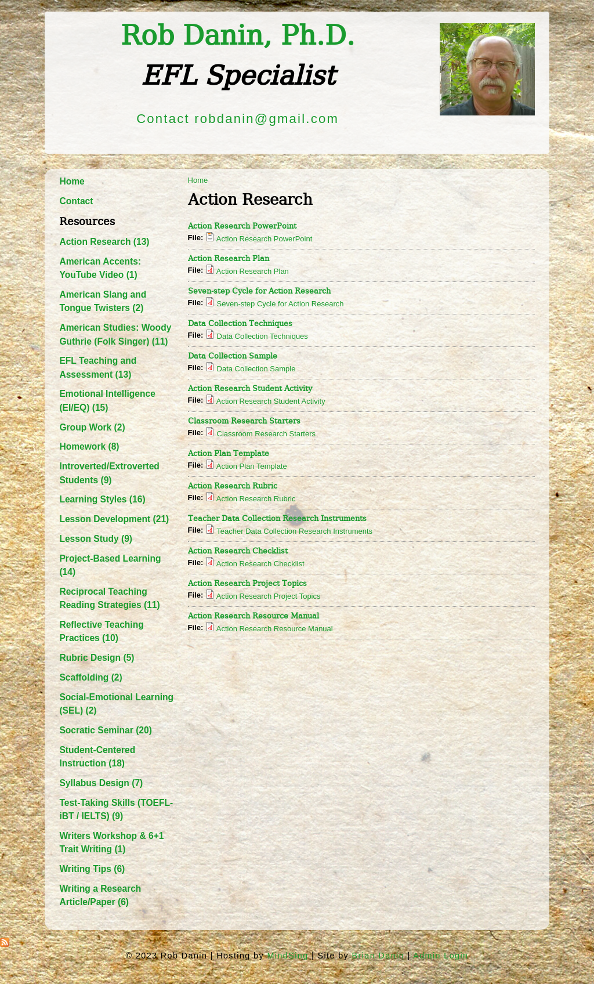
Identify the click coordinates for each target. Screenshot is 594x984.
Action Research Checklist (238, 551)
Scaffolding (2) (90, 677)
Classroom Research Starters (244, 421)
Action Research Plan (228, 258)
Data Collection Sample (232, 356)
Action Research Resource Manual (253, 616)
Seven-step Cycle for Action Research (259, 291)
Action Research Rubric (232, 486)
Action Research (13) (104, 242)
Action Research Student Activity (250, 388)
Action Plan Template (228, 453)
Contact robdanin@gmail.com (237, 118)
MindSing (287, 955)
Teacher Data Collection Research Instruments (277, 518)
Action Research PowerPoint (242, 226)
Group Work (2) (92, 427)
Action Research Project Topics (247, 583)
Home (71, 181)
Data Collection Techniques (240, 323)
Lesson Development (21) (114, 519)
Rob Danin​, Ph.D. (238, 35)
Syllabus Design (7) (101, 783)
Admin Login (440, 955)
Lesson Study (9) (95, 539)
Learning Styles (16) (102, 499)
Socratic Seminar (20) (105, 730)
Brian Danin (378, 955)
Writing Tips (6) (92, 869)
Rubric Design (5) (96, 658)
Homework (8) (89, 446)
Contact (76, 201)
